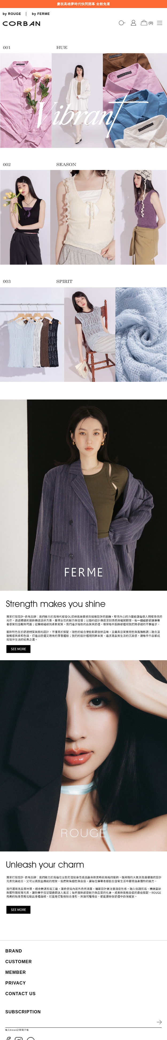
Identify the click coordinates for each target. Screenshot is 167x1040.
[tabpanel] (83, 29)
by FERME (41, 14)
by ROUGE (12, 14)
